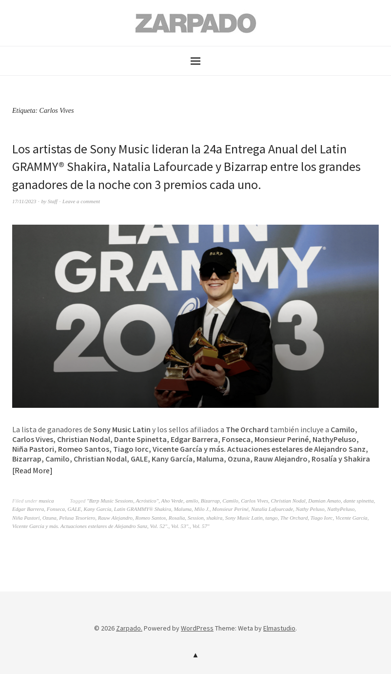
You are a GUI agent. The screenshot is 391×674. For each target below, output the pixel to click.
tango (271, 518)
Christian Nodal (288, 501)
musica (46, 501)
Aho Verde (172, 501)
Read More (32, 470)
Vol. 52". (159, 526)
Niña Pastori (26, 518)
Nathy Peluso (310, 509)
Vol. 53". (180, 526)
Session (196, 518)
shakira (214, 518)
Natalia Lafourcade (272, 509)
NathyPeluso (340, 509)
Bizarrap (210, 501)
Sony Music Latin (244, 518)
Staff (53, 201)
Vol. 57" (200, 526)
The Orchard (294, 518)
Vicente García (351, 518)
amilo (192, 501)
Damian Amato (324, 501)
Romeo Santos (151, 518)
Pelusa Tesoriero (77, 518)
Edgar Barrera (28, 509)
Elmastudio (279, 628)
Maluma (183, 509)
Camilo (230, 501)
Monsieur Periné (230, 509)
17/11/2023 (24, 201)
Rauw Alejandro (115, 518)
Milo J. (202, 509)
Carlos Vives (254, 501)
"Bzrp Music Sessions (110, 501)
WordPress (197, 628)
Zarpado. (129, 628)
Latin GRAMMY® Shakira (142, 509)
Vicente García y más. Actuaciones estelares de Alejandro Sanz (79, 526)
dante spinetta (358, 501)
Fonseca (56, 509)
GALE (74, 509)
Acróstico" (147, 501)
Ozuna (49, 518)
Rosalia (177, 518)
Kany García (98, 509)
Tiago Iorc (322, 518)
